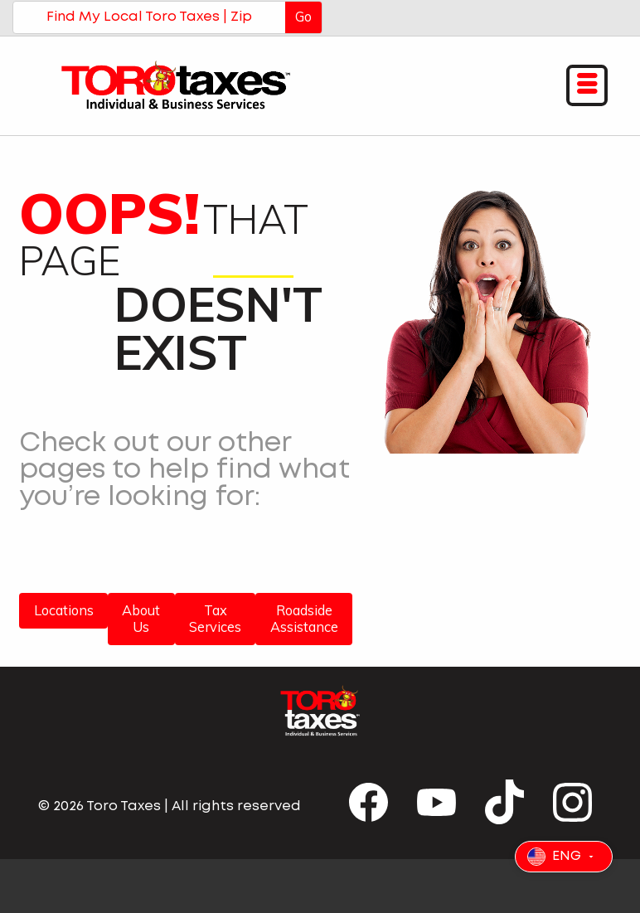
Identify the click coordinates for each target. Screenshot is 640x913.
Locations (64, 610)
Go (303, 16)
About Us (141, 618)
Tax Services (215, 618)
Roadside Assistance (304, 618)
